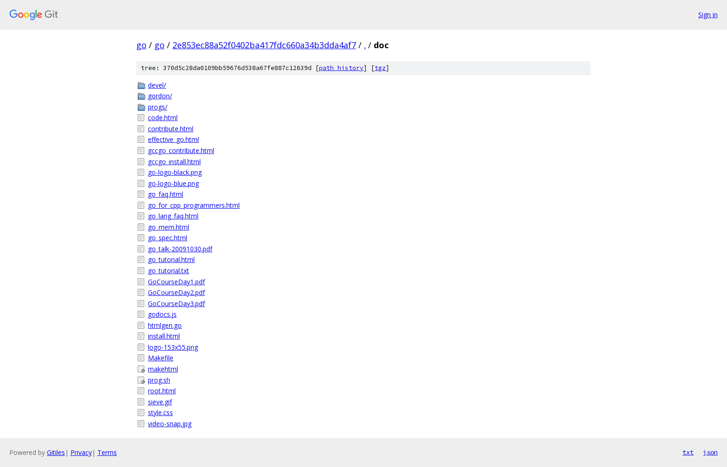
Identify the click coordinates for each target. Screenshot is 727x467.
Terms (107, 452)
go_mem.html (168, 227)
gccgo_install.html (174, 161)
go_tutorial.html (171, 259)
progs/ (157, 106)
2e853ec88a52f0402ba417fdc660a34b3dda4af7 (264, 45)
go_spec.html (167, 237)
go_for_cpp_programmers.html (194, 205)
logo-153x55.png (173, 347)
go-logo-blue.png (173, 183)
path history (341, 68)
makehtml (163, 369)
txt (688, 452)
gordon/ (160, 95)
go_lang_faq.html (173, 215)
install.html (164, 336)
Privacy (81, 452)
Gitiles (56, 452)
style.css (160, 412)
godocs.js (162, 314)
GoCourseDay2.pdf (176, 292)
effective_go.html (173, 139)
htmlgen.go (165, 325)
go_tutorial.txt (168, 270)
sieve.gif (160, 401)
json (710, 452)
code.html (163, 117)
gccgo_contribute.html (181, 150)
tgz (380, 68)
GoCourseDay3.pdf (176, 303)
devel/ (157, 85)
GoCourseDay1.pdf (176, 281)
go (141, 45)
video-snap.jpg (169, 423)
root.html (162, 390)
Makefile (160, 357)
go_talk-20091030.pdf (180, 248)
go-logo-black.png (175, 172)
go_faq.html (165, 194)
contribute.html (170, 128)
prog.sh (159, 380)
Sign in (708, 14)
